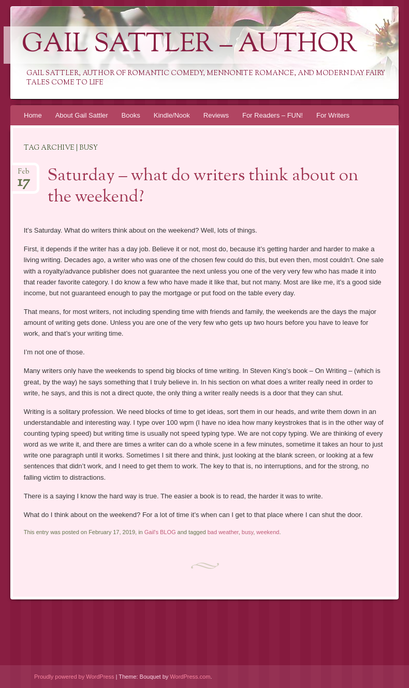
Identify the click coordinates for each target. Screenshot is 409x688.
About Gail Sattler (81, 115)
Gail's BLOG (160, 532)
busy (247, 532)
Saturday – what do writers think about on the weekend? (203, 187)
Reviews (216, 115)
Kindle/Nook (172, 115)
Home (33, 115)
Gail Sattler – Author (190, 45)
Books (131, 115)
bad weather (223, 532)
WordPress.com (190, 676)
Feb (24, 174)
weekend (267, 532)
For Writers (332, 115)
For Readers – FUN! (272, 115)
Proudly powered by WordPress (74, 676)
